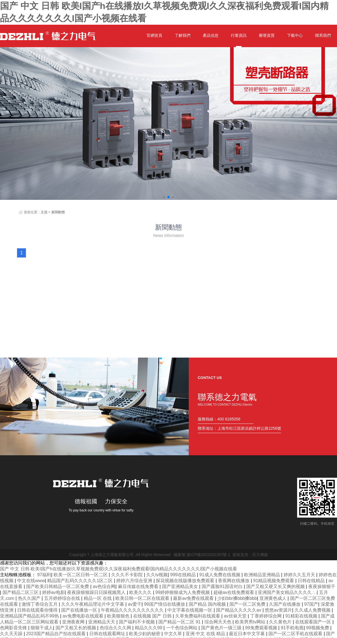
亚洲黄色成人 (273, 598)
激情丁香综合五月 (40, 604)
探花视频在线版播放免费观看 (185, 580)
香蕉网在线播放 (234, 580)
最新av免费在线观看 (194, 598)
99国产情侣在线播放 (165, 604)
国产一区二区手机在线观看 (296, 633)
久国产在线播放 (285, 604)
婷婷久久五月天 (300, 574)
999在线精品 (183, 574)
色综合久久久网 (116, 627)
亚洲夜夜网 (74, 621)
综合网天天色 (218, 621)
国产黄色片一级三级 (222, 627)
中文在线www (31, 580)
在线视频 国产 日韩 (153, 616)
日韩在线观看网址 (107, 633)
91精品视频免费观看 (274, 580)
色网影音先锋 (14, 627)
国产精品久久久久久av (239, 610)
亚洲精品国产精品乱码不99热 (30, 616)
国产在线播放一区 (79, 610)
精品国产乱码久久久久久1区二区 (80, 580)
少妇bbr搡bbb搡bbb (237, 598)
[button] (164, 197)
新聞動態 (58, 212)
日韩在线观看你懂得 (38, 610)
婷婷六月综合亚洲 (134, 580)
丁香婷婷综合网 (266, 616)
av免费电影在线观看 (83, 616)
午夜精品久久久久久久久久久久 (133, 610)
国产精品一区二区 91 (180, 621)
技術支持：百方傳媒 (250, 554)
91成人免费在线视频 (220, 574)
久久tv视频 (157, 574)
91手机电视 (292, 627)
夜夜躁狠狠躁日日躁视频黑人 (97, 592)
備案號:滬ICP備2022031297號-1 (202, 554)
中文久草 (173, 633)
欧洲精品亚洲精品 (262, 574)
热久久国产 (30, 598)
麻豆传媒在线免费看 (139, 586)
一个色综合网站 (182, 627)
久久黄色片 (281, 621)
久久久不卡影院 (127, 574)
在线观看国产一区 (313, 621)
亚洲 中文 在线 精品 (206, 633)
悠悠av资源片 (278, 610)
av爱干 (135, 604)
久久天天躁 (12, 633)
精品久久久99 (149, 627)
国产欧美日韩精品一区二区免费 (58, 586)
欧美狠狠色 (119, 616)
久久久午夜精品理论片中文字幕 (93, 604)
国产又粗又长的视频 (76, 627)
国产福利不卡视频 (137, 621)
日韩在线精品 (312, 580)
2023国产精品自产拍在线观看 (56, 633)
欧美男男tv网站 (251, 621)
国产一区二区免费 (248, 604)
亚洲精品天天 (102, 621)
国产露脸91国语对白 (223, 586)
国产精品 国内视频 (208, 604)
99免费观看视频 (261, 627)
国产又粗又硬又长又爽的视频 (276, 586)
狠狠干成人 (42, 627)
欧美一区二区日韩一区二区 (81, 574)
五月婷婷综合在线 (62, 598)
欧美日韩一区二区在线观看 (142, 598)
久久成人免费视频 (313, 610)
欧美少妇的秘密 (145, 633)
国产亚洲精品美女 (180, 586)
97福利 (44, 574)
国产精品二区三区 (21, 592)
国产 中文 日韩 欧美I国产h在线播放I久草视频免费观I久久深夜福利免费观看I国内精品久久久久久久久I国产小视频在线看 (118, 568)
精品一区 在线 (98, 598)
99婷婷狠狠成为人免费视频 (183, 592)
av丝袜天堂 (236, 616)
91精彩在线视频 (301, 616)
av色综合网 (104, 586)
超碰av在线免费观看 (234, 592)
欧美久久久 (141, 592)
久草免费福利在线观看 (198, 616)
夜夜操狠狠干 (321, 586)
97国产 (311, 604)
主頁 (44, 212)
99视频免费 (318, 627)
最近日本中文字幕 (247, 633)
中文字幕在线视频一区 (190, 610)
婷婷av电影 (53, 592)
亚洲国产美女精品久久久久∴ (287, 592)
